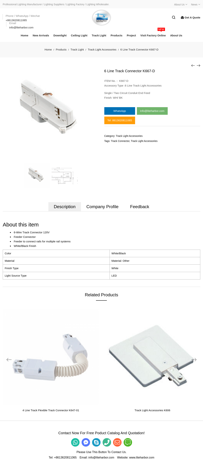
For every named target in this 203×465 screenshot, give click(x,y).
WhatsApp (119, 110)
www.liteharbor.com (141, 457)
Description (65, 206)
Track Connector (120, 141)
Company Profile (102, 206)
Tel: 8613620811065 (119, 120)
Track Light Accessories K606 (152, 410)
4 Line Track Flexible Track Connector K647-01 (50, 410)
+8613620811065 (65, 457)
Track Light (77, 49)
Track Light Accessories (102, 49)
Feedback (139, 206)
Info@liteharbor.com (152, 110)
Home (48, 49)
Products (61, 49)
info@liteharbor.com (101, 457)
